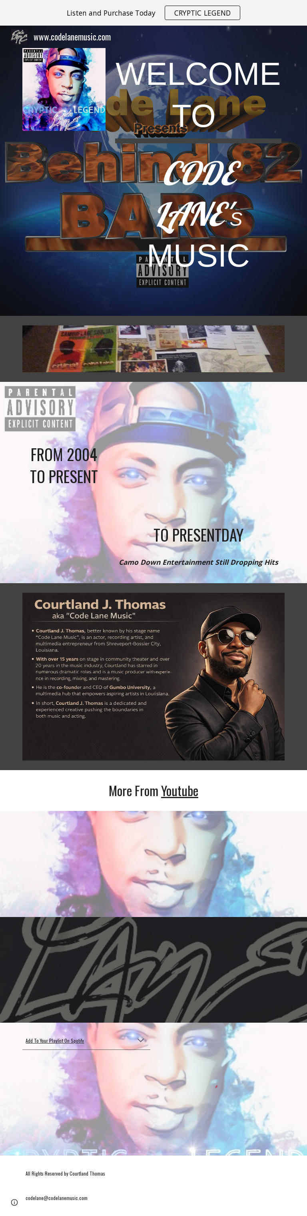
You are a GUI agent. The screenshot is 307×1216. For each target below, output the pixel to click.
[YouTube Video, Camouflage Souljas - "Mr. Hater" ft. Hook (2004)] (63, 414)
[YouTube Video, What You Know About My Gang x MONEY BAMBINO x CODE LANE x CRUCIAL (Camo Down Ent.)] (198, 454)
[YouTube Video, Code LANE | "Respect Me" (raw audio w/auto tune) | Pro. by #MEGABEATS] (86, 864)
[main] (198, 170)
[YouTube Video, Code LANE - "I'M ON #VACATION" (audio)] (86, 970)
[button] (140, 1041)
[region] (153, 13)
